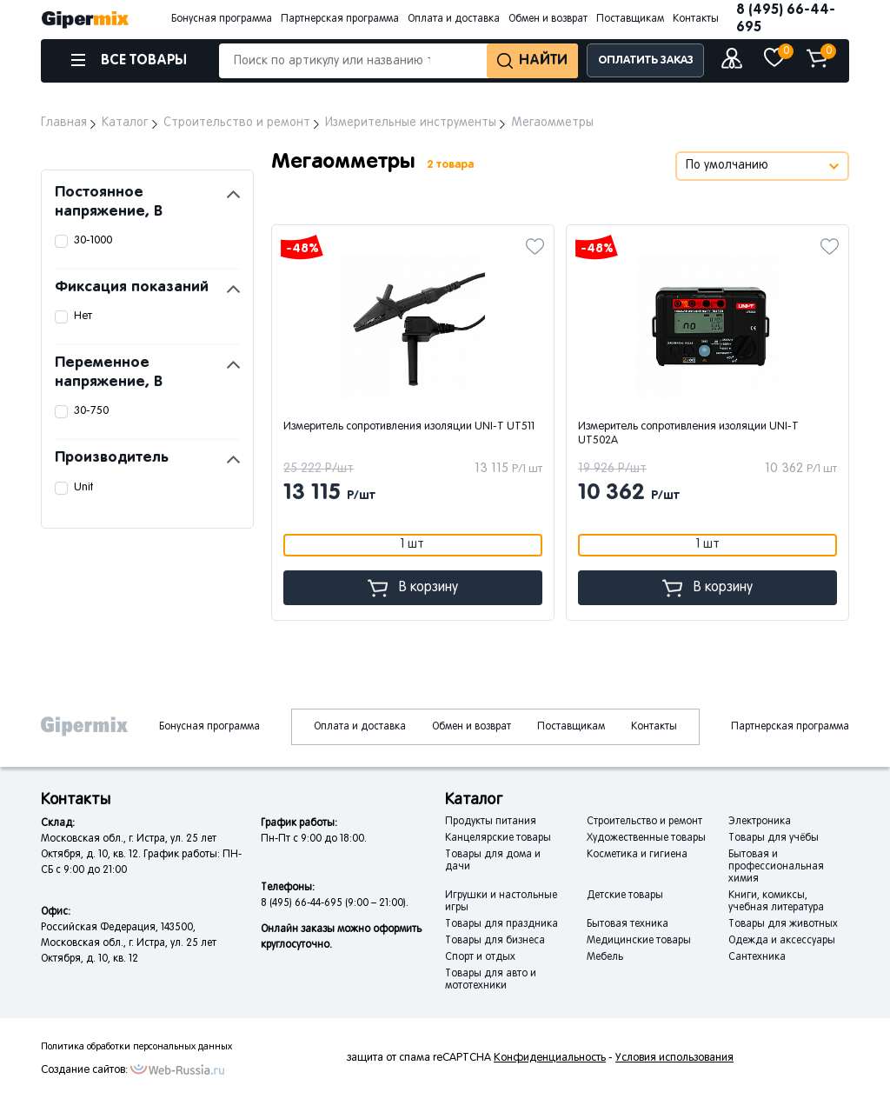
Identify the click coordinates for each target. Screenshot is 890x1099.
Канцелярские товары (498, 838)
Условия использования (674, 1058)
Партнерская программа (340, 19)
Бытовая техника (627, 924)
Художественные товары (646, 838)
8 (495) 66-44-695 (785, 18)
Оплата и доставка (454, 19)
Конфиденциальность (550, 1058)
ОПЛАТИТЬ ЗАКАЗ (646, 60)
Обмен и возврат (548, 19)
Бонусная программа (221, 19)
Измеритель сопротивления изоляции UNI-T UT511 (409, 427)
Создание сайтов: (84, 1070)
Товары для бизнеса (495, 941)
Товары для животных (783, 924)
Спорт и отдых (480, 957)
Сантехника (757, 957)
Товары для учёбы (773, 838)
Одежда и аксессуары (781, 941)
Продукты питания (490, 821)
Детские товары (625, 895)
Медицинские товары (639, 941)
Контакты (696, 19)
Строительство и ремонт (644, 821)
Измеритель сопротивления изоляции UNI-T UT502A (688, 434)
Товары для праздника (501, 924)
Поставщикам (630, 19)
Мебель (605, 957)
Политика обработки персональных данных (136, 1046)
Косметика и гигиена (637, 854)
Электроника (759, 821)
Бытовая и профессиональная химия (776, 866)
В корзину (413, 588)
